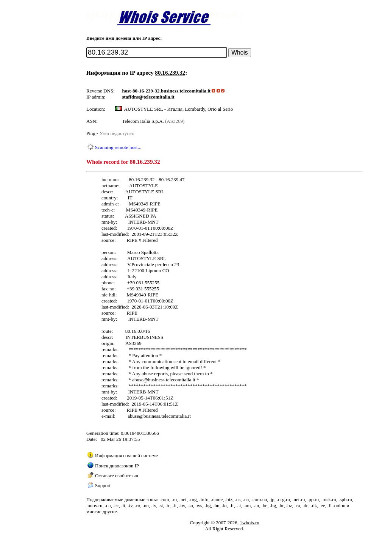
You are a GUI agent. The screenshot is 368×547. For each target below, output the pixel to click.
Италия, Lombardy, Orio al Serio (200, 109)
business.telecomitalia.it (171, 379)
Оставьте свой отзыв (116, 475)
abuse (137, 379)
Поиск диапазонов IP (117, 466)
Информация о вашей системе (126, 455)
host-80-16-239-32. (141, 91)
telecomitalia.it (195, 91)
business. (170, 91)
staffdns (130, 97)
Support (103, 485)
